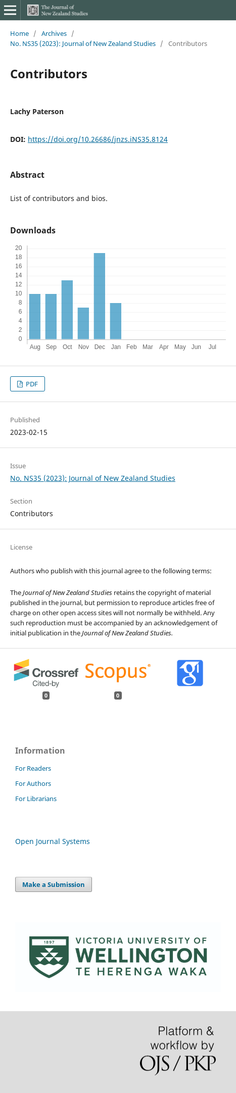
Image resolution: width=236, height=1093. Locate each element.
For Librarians (36, 798)
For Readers (33, 768)
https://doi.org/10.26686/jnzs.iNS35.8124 (98, 139)
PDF (31, 383)
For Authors (33, 783)
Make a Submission (53, 884)
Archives (54, 33)
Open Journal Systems (52, 841)
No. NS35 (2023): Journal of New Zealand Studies (83, 43)
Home (19, 33)
